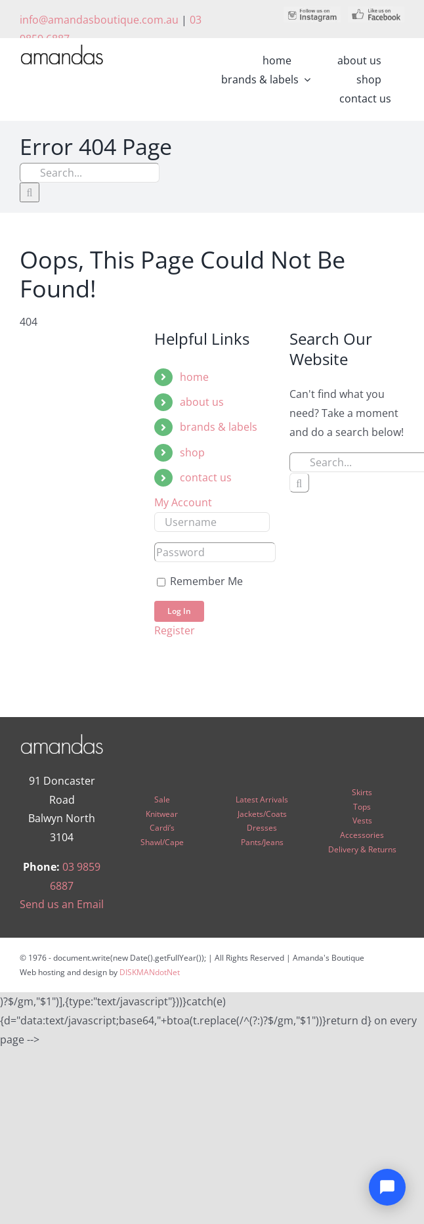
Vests (362, 820)
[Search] (29, 192)
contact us (206, 477)
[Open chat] (387, 1187)
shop (192, 452)
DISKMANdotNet (149, 972)
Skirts (362, 792)
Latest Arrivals (262, 799)
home (194, 377)
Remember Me (200, 581)
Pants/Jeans (262, 842)
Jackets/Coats (262, 814)
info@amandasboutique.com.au (99, 19)
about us (202, 402)
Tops (362, 806)
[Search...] (89, 173)
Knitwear (162, 814)
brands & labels (218, 427)
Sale (162, 799)
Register (174, 630)
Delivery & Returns (362, 849)
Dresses (262, 827)
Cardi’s (162, 827)
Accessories (362, 835)
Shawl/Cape (162, 842)
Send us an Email (62, 904)
